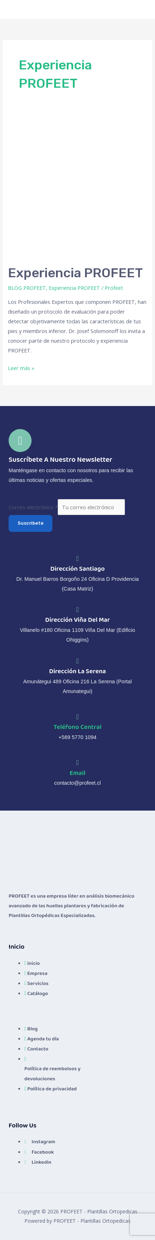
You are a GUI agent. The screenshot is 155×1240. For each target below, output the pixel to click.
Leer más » (21, 367)
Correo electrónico (33, 507)
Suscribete (30, 523)
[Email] (77, 762)
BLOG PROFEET (27, 287)
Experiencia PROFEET (75, 273)
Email (77, 773)
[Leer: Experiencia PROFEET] (77, 186)
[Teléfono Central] (77, 716)
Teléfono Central (77, 727)
